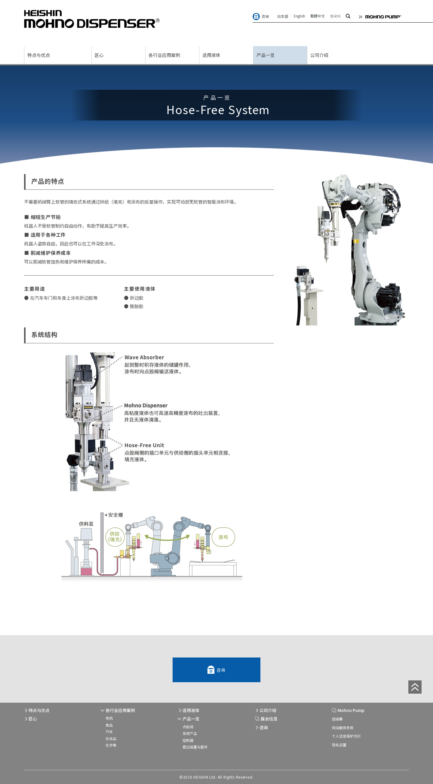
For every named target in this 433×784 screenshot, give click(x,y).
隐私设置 (339, 744)
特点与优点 (38, 55)
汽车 (109, 731)
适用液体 (211, 55)
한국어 (335, 15)
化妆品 (111, 738)
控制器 (188, 740)
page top (415, 687)
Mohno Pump (351, 710)
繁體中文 (317, 15)
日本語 (282, 16)
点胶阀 (188, 726)
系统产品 (190, 733)
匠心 (99, 55)
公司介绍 (319, 55)
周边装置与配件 (195, 746)
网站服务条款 (343, 727)
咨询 (265, 16)
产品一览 (265, 55)
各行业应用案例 (164, 55)
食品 (109, 724)
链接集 (337, 718)
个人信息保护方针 (346, 736)
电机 (109, 717)
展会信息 (269, 719)
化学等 (111, 745)
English (299, 15)
